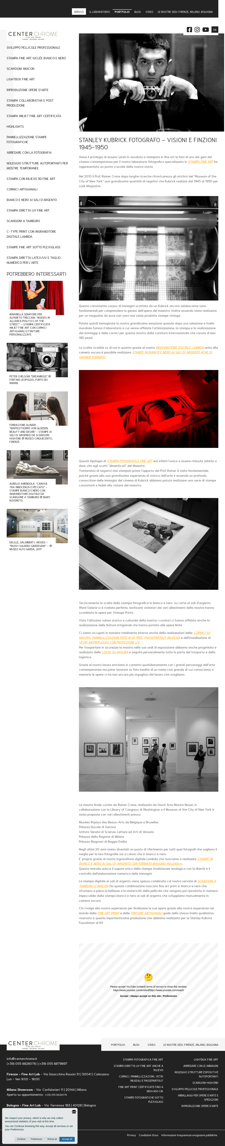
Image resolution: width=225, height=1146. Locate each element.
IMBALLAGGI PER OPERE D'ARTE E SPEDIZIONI (198, 1097)
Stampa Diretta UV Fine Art (28, 210)
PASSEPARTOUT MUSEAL (161, 637)
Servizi (79, 11)
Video (151, 1044)
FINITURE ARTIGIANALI (146, 913)
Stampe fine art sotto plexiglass (33, 247)
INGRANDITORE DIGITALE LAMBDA (179, 347)
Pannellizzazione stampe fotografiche (27, 139)
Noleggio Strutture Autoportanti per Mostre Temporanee (37, 165)
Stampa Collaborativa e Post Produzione (30, 102)
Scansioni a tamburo (23, 220)
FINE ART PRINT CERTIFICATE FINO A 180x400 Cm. (140, 1089)
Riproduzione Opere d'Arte (28, 89)
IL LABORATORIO (100, 11)
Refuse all (52, 1139)
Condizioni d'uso (149, 1135)
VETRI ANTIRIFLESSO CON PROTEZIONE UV (109, 642)
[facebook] (189, 29)
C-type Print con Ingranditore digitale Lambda (31, 233)
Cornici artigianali (22, 189)
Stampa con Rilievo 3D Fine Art (31, 178)
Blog (136, 1044)
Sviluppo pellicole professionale (195, 1089)
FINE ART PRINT (108, 913)
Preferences (36, 1139)
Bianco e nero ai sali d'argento (32, 199)
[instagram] (197, 29)
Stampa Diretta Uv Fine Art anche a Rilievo (138, 1068)
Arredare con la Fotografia (29, 152)
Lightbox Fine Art (206, 1059)
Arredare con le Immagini (200, 1065)
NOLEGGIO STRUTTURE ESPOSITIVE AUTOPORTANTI (196, 1074)
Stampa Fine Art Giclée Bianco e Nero (36, 58)
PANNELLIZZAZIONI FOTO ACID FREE (117, 637)
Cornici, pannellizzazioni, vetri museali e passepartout (141, 1078)
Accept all (67, 1139)
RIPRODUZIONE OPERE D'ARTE (200, 1105)
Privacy (132, 1135)
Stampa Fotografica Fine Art (143, 1059)
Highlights (15, 126)
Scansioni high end (205, 1082)
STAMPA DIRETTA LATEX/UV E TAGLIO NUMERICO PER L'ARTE (33, 259)
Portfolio (118, 1044)
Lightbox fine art (21, 79)
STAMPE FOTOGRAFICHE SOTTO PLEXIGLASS (143, 1099)
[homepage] (33, 1044)
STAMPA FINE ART (200, 161)
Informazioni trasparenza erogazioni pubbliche (189, 1135)
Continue (21, 1139)
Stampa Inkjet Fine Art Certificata (34, 115)
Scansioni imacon (20, 68)
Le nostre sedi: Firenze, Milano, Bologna (191, 1044)
